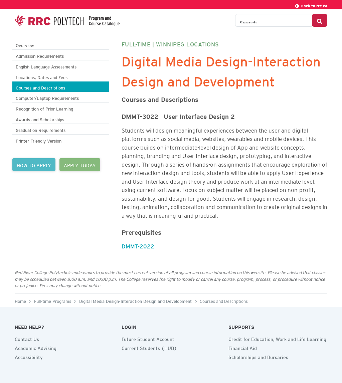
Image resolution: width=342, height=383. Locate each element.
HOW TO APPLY (34, 164)
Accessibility (29, 356)
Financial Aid (242, 347)
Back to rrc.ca (311, 4)
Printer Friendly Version (38, 140)
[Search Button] (319, 20)
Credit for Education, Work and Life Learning (277, 338)
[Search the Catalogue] (273, 20)
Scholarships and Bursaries (258, 356)
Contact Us (27, 338)
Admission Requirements (40, 55)
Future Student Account (148, 338)
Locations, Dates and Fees (41, 76)
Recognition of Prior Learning (44, 108)
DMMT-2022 (138, 245)
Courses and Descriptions (40, 86)
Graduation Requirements (40, 129)
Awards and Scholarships (40, 118)
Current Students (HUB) (149, 347)
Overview (25, 44)
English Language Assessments (46, 65)
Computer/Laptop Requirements (47, 97)
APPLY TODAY (80, 164)
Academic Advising (35, 347)
